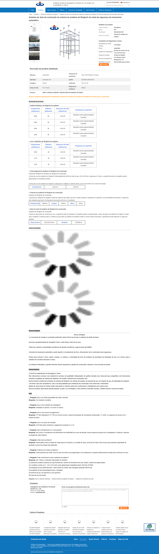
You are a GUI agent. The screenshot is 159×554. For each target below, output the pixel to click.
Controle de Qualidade (75, 10)
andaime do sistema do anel (84, 479)
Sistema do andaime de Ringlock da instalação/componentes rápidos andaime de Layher (93, 532)
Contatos (112, 539)
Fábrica (62, 10)
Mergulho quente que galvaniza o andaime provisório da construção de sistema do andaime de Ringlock (64, 532)
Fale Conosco (90, 10)
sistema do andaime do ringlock (49, 14)
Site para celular (36, 547)
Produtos (41, 10)
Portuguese (126, 2)
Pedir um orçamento (105, 10)
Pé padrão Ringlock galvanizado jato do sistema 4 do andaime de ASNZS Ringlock (35, 530)
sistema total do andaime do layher (63, 479)
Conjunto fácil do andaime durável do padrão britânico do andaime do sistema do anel (107, 532)
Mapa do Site (123, 539)
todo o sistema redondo (42, 479)
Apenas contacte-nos (56, 552)
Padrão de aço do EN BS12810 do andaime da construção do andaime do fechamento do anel (79, 532)
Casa (32, 10)
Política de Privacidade (38, 544)
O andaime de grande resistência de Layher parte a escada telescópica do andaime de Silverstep (50, 532)
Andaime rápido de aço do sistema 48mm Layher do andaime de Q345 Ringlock (122, 530)
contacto (105, 64)
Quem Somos (51, 10)
